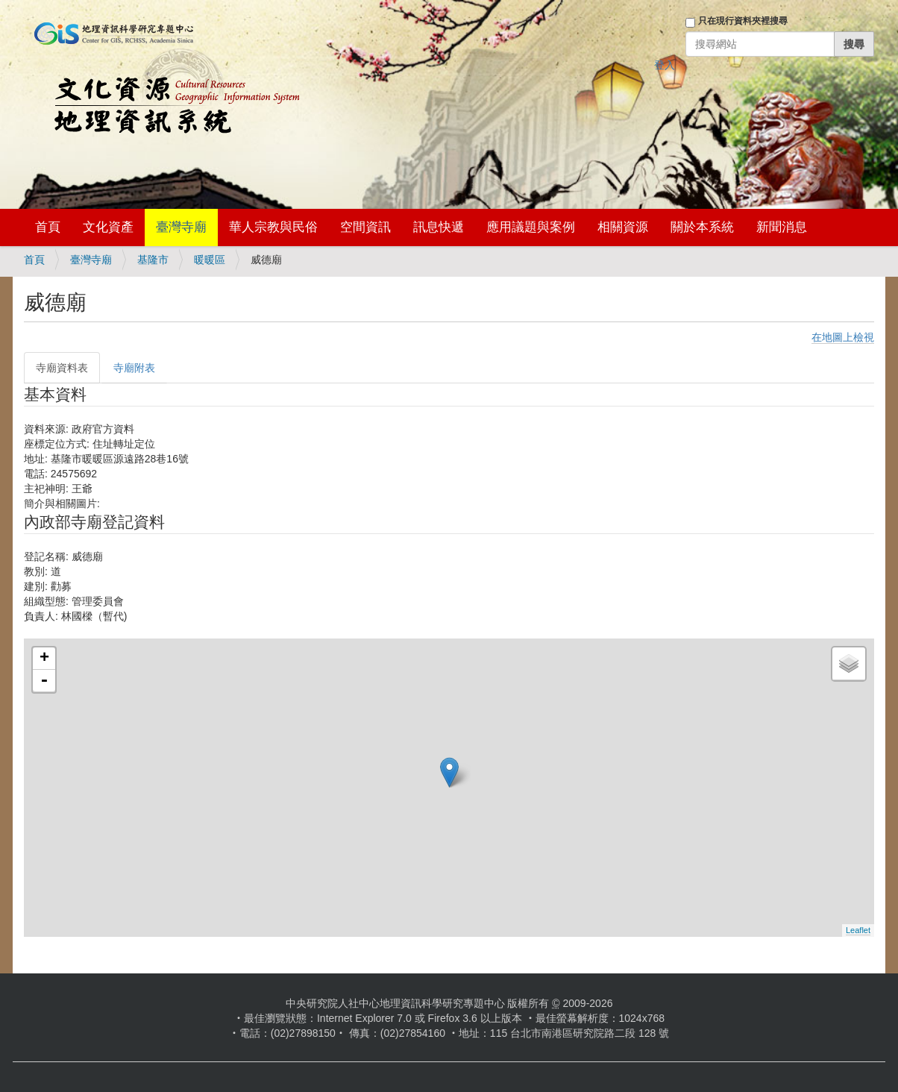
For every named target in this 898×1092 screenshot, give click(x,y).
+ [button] (44, 658)
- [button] (44, 681)
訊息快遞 (438, 227)
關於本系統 (702, 227)
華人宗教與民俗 (273, 227)
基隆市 (153, 260)
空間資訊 (365, 227)
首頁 (47, 227)
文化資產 (108, 227)
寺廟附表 (134, 368)
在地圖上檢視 (842, 337)
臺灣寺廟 (181, 227)
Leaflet (858, 930)
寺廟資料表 (62, 368)
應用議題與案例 (530, 227)
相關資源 (622, 227)
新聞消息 (781, 227)
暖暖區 (209, 260)
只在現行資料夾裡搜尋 (743, 21)
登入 (664, 65)
